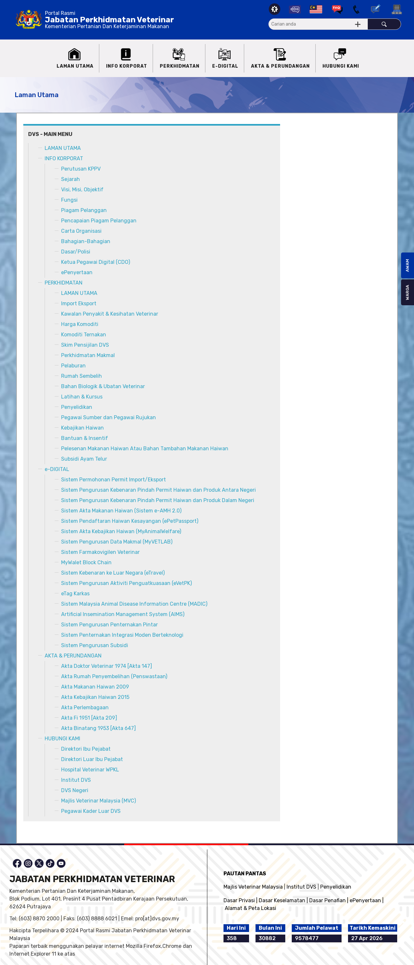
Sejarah (70, 179)
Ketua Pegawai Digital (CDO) (95, 262)
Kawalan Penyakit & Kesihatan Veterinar (109, 314)
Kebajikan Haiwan (82, 428)
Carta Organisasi (81, 231)
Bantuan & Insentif (84, 438)
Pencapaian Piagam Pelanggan (98, 221)
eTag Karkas (75, 593)
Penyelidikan (76, 407)
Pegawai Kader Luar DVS (91, 811)
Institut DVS (76, 780)
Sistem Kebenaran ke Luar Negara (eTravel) (113, 573)
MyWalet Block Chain (86, 562)
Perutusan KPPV (81, 169)
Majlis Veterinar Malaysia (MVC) (98, 801)
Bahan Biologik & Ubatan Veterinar (103, 386)
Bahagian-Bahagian (85, 241)
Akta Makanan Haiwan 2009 (95, 687)
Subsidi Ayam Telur (84, 459)
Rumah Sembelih (81, 376)
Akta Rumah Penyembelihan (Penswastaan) (114, 676)
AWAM (407, 265)
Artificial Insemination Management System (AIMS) (122, 614)
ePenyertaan (77, 272)
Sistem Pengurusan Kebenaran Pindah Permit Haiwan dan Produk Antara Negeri (158, 490)
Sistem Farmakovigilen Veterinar (100, 552)
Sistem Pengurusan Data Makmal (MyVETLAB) (116, 542)
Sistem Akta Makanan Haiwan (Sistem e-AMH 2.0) (121, 511)
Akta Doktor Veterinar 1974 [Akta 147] (106, 666)
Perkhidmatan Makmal (88, 355)
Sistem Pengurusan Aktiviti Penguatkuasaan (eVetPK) (126, 583)
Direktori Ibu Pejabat (86, 749)
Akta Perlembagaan (85, 707)
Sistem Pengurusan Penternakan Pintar (109, 625)
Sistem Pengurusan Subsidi (94, 645)
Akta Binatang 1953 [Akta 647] (98, 728)
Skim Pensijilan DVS (85, 345)
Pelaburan (73, 366)
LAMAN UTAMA (63, 148)
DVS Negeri (74, 790)
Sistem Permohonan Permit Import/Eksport (113, 480)
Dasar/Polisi (75, 252)
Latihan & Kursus (82, 397)
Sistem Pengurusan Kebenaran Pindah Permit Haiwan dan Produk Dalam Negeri (157, 500)
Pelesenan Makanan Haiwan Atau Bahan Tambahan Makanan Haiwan (144, 448)
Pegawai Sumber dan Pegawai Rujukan (108, 417)
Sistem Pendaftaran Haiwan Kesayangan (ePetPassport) (129, 521)
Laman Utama (37, 95)
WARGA (407, 292)
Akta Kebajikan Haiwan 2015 (95, 697)
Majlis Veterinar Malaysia (253, 887)
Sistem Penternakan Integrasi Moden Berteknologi (122, 635)
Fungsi (69, 200)
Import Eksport (78, 303)
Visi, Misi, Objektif (82, 189)
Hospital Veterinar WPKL (90, 770)
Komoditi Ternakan (83, 334)
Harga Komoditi (79, 324)
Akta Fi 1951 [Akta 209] (89, 718)
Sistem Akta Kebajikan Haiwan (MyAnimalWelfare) (121, 531)
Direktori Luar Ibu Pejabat (92, 759)
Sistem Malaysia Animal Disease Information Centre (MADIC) (134, 604)
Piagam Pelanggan (84, 210)
